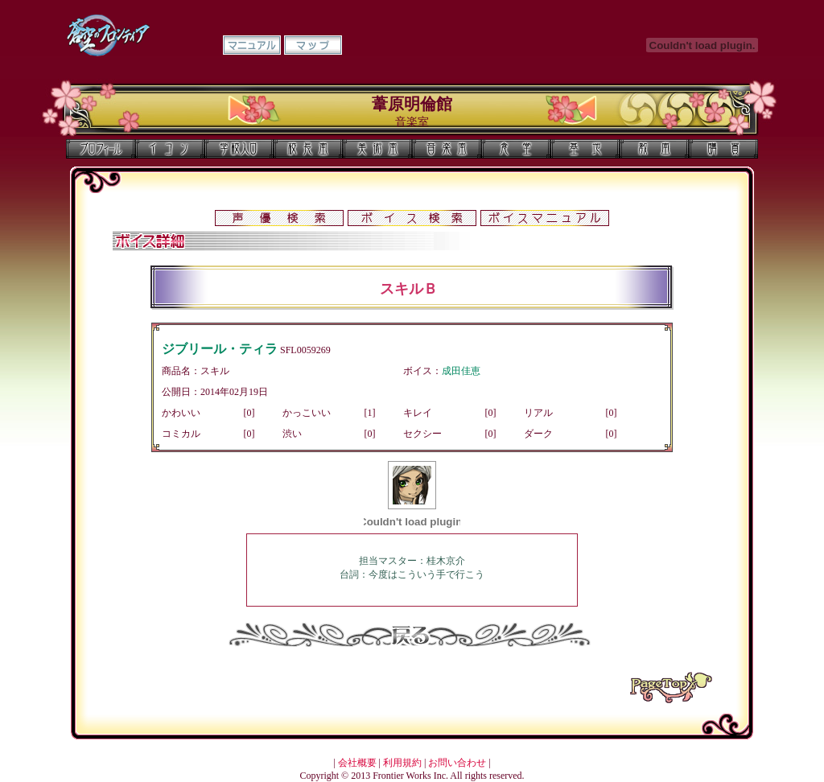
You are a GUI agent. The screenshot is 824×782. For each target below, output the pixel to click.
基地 (585, 148)
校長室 (308, 148)
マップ (313, 45)
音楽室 (446, 148)
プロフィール (100, 148)
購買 (723, 148)
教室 (654, 148)
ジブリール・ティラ (220, 349)
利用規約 (402, 762)
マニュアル (252, 45)
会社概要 (357, 762)
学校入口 (239, 148)
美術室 (377, 148)
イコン (169, 148)
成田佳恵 (461, 371)
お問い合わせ (457, 762)
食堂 (515, 148)
